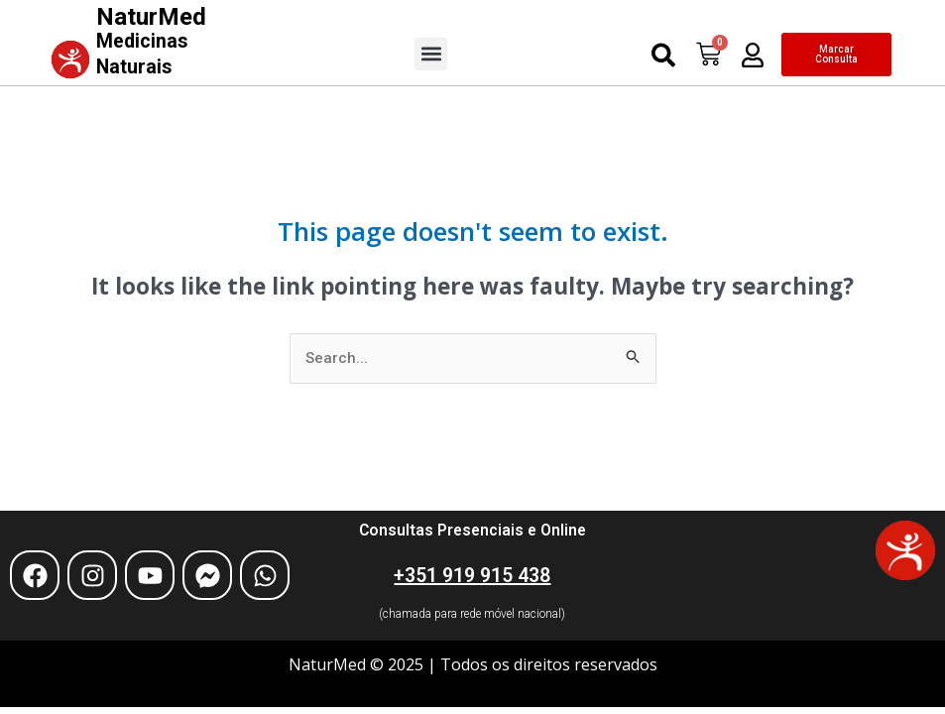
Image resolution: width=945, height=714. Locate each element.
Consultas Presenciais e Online (472, 529)
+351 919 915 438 (472, 574)
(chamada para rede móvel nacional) (472, 613)
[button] (430, 53)
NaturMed (151, 39)
